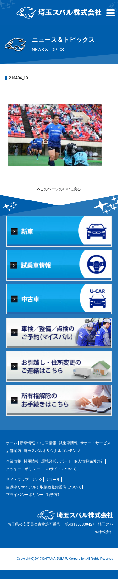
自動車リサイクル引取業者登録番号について (43, 487)
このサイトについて (59, 469)
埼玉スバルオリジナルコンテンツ (52, 450)
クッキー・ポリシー (23, 469)
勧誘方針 (53, 494)
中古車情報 (46, 443)
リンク (36, 479)
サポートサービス (95, 443)
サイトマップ (17, 479)
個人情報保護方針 (89, 461)
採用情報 (31, 461)
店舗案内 (13, 450)
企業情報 (13, 461)
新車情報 (27, 443)
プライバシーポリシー (25, 494)
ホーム (11, 443)
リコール (52, 479)
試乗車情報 (68, 443)
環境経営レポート (56, 461)
